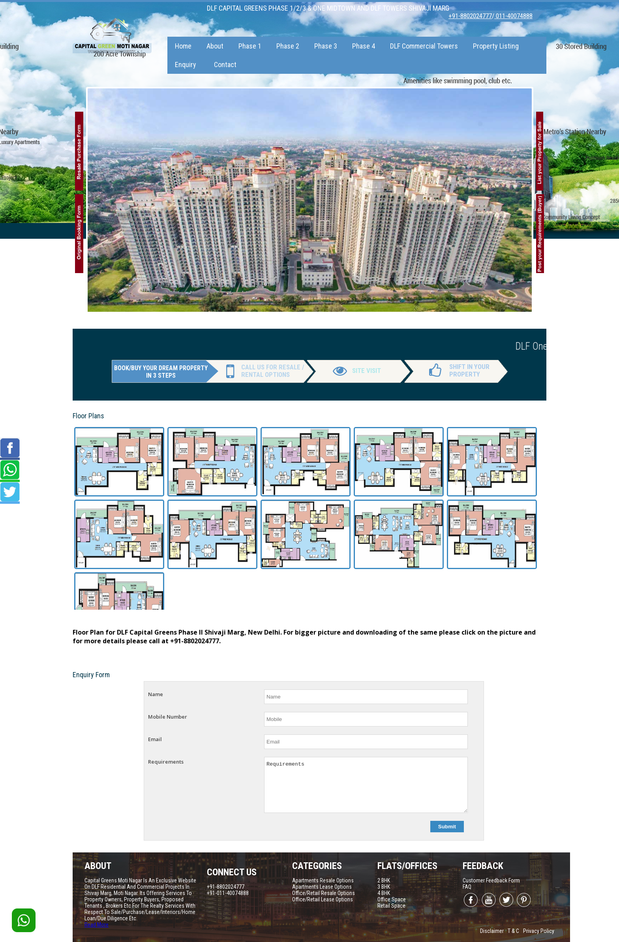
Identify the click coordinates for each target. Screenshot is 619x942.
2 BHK (383, 880)
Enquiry (185, 64)
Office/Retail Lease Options (322, 899)
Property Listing (496, 46)
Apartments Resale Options (323, 880)
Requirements (166, 761)
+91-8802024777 (470, 16)
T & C (513, 931)
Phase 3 (325, 46)
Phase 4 (363, 46)
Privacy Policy (538, 931)
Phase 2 (287, 46)
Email (155, 739)
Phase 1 (249, 46)
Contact (225, 64)
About (214, 46)
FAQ (467, 887)
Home (183, 46)
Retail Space (391, 906)
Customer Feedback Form (491, 880)
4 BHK (383, 893)
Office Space (391, 899)
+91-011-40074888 (228, 893)
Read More (96, 924)
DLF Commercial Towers (424, 46)
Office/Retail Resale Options (323, 893)
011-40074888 (513, 16)
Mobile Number (167, 716)
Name (155, 694)
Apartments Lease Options (322, 887)
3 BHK (383, 887)
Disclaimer (492, 931)
